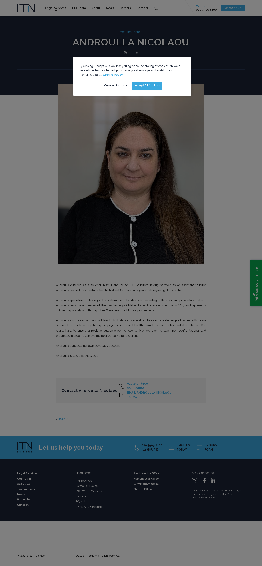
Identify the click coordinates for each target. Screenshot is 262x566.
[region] (132, 76)
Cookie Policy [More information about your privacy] (113, 74)
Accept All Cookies (147, 85)
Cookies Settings (116, 85)
